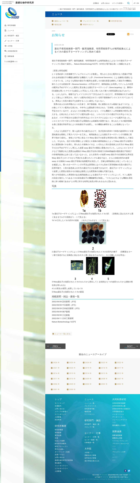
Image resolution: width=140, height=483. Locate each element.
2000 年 (72, 389)
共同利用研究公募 (119, 406)
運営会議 (58, 435)
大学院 (8, 46)
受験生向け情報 (90, 455)
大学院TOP (89, 452)
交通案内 (96, 3)
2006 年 (56, 384)
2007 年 (120, 379)
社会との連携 (60, 441)
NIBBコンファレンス (120, 441)
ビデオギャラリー (61, 468)
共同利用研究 (11, 51)
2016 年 (56, 373)
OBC (114, 460)
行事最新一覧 (89, 442)
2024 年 (88, 363)
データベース (117, 417)
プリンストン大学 (119, 452)
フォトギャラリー (61, 466)
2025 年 (72, 363)
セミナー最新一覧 (91, 440)
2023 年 (104, 363)
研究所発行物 (116, 21)
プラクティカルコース (120, 443)
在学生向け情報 (90, 458)
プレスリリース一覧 (91, 21)
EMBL (114, 449)
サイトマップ (60, 403)
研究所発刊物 (89, 409)
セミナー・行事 (11, 41)
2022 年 (120, 363)
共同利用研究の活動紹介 (121, 409)
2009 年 (88, 379)
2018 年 (104, 368)
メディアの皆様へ (117, 3)
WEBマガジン (88, 25)
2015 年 (72, 373)
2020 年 (72, 368)
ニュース (9, 30)
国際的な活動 (117, 438)
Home (125, 8)
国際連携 (9, 56)
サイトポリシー (60, 414)
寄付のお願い (60, 449)
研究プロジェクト (61, 446)
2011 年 (56, 379)
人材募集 (11, 61)
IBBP (114, 422)
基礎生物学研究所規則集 (64, 460)
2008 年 (104, 379)
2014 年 (88, 373)
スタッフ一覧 (89, 427)
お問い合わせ (105, 3)
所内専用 (58, 420)
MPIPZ (114, 457)
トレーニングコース (119, 420)
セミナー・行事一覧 (92, 437)
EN (138, 3)
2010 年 (72, 379)
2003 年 (104, 384)
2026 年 (56, 363)
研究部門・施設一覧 (92, 424)
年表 (56, 438)
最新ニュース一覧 (61, 21)
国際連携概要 (117, 435)
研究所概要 (10, 25)
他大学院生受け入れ (92, 461)
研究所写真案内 (60, 443)
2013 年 (104, 373)
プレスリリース (90, 406)
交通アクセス (60, 454)
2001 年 (56, 389)
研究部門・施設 (11, 35)
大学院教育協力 (118, 411)
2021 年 (56, 368)
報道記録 (57, 25)
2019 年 (88, 368)
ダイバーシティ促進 (62, 452)
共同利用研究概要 (119, 403)
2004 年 (88, 384)
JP (134, 3)
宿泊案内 (58, 463)
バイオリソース (118, 414)
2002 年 (120, 384)
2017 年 (120, 368)
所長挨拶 (58, 432)
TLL (113, 454)
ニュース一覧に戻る (63, 334)
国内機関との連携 (119, 425)
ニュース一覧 (89, 403)
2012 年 (120, 373)
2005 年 (72, 384)
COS (114, 446)
